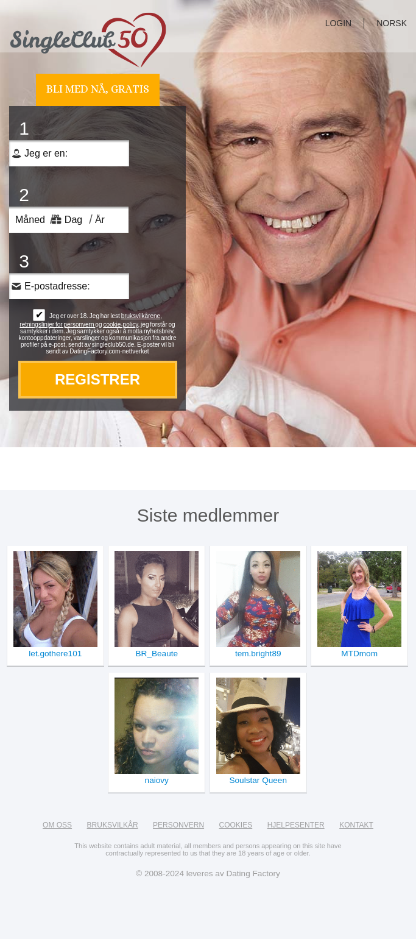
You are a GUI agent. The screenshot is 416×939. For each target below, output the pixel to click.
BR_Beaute (157, 653)
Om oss (57, 825)
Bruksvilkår (112, 825)
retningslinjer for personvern (57, 324)
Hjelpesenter (296, 825)
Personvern (178, 825)
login (338, 23)
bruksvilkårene (140, 316)
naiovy (157, 780)
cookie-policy (120, 324)
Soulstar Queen (257, 780)
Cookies (236, 825)
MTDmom (359, 653)
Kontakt (356, 825)
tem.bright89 (258, 653)
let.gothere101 (55, 653)
